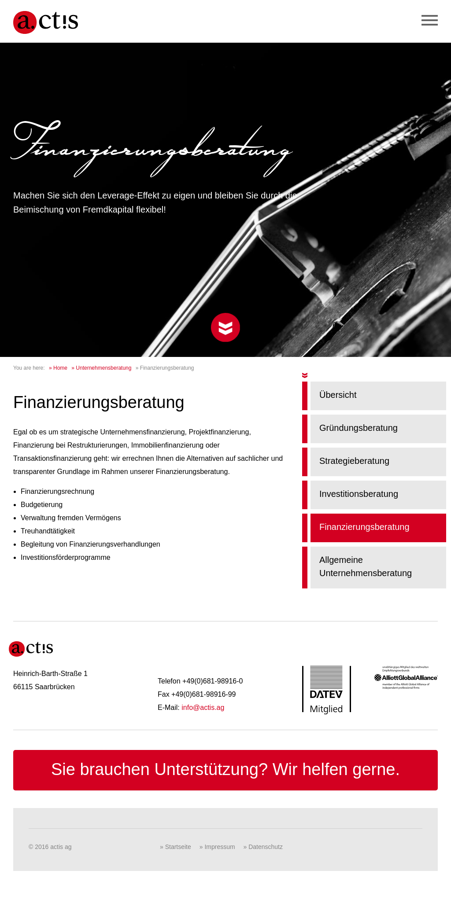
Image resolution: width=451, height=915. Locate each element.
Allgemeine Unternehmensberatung (365, 566)
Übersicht (337, 395)
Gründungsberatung (358, 428)
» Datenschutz (263, 846)
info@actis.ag (202, 707)
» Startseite (175, 846)
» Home (58, 368)
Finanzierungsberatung (364, 527)
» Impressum (217, 846)
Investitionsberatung (358, 494)
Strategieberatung (354, 461)
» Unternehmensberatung (101, 368)
